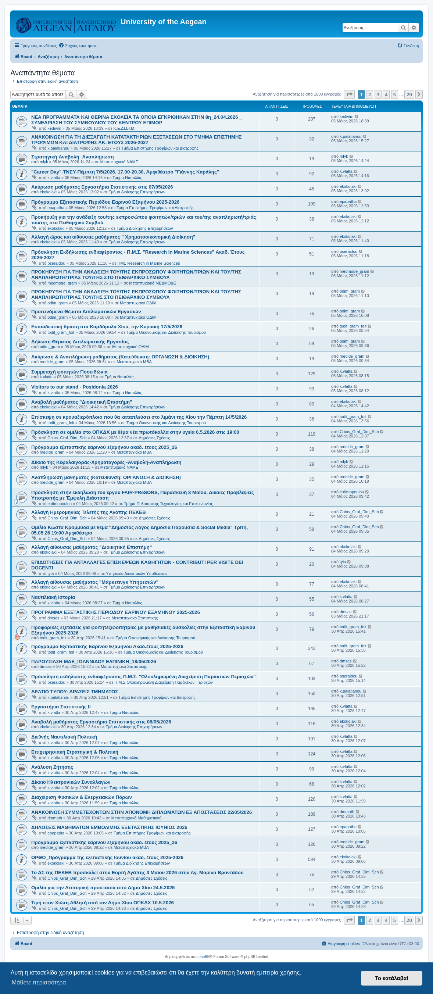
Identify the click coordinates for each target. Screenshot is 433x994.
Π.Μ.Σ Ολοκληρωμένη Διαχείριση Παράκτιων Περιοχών (163, 682)
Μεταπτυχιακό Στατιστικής (135, 618)
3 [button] (378, 94)
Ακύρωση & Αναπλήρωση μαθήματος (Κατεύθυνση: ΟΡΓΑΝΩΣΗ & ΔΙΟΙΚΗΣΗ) (120, 357)
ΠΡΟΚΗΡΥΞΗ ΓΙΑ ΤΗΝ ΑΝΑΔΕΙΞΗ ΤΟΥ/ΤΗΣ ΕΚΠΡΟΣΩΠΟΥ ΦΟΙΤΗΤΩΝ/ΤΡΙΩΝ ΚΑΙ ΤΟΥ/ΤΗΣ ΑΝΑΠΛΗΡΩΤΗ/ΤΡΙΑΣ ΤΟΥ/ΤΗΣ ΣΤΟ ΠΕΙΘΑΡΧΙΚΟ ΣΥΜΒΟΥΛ (136, 274)
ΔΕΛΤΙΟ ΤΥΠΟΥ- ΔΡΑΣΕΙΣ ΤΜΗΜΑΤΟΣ (74, 691)
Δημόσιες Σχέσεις (154, 438)
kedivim (54, 128)
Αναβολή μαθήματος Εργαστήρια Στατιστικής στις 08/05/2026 (101, 722)
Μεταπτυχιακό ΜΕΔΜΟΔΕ (152, 283)
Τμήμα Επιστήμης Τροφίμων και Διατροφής (160, 148)
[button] (349, 94)
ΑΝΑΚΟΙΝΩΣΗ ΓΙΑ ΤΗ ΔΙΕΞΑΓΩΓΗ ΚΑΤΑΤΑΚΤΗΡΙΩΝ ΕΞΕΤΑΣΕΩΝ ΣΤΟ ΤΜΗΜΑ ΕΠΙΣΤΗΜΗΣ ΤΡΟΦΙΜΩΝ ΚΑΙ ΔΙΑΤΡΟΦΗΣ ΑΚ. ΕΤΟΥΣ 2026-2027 (136, 139)
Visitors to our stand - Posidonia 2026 (74, 387)
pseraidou (56, 263)
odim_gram (57, 303)
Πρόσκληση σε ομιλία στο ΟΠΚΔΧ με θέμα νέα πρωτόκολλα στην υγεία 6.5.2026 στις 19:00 (135, 432)
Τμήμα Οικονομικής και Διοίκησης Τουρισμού (166, 332)
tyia (50, 573)
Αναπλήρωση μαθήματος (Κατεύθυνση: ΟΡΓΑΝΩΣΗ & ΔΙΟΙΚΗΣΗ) (106, 477)
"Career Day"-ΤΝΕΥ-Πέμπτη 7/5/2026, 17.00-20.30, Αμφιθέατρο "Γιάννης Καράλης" (125, 172)
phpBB (204, 957)
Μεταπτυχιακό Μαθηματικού (136, 818)
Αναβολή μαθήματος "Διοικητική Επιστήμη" (81, 402)
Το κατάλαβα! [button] (391, 978)
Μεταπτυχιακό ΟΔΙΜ (138, 303)
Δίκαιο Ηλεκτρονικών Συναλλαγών (71, 782)
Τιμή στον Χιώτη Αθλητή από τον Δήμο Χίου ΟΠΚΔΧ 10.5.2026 (102, 902)
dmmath (54, 818)
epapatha (55, 207)
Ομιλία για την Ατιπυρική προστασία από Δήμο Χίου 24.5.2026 (103, 887)
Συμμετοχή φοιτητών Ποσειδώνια (69, 372)
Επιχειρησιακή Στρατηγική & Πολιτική (74, 752)
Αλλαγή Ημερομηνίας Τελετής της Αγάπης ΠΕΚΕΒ (88, 512)
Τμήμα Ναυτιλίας (127, 177)
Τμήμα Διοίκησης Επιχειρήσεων (137, 192)
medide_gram (52, 362)
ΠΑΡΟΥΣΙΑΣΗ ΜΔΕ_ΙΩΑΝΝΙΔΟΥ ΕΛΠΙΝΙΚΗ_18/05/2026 (93, 661)
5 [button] (394, 94)
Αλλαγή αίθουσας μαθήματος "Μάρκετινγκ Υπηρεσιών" (94, 582)
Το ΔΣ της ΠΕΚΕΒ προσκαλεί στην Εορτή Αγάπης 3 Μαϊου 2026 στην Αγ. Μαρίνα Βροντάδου (137, 872)
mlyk (44, 162)
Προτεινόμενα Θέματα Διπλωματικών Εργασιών (86, 311)
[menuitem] (77, 45)
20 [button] (409, 94)
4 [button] (386, 94)
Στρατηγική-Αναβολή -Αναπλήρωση (72, 157)
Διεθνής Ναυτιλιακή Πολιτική (64, 737)
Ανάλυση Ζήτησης (52, 767)
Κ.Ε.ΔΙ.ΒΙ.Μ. (125, 128)
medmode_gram (62, 283)
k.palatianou (58, 148)
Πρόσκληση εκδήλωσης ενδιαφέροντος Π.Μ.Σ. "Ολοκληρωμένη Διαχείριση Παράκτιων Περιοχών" (143, 676)
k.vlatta (53, 177)
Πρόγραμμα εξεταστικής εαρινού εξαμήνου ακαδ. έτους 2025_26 (104, 447)
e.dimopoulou (59, 503)
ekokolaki (48, 192)
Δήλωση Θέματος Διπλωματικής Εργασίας (80, 341)
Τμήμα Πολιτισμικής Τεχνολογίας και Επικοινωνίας (168, 503)
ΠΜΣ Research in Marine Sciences (149, 263)
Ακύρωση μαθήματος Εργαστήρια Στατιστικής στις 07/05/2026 (102, 187)
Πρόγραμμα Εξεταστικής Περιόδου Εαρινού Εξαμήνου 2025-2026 (105, 202)
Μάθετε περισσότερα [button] (39, 982)
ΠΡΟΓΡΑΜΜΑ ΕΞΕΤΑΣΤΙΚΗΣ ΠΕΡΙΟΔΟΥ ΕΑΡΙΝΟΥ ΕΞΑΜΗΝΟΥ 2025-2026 (115, 612)
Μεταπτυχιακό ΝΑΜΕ (119, 162)
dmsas (53, 618)
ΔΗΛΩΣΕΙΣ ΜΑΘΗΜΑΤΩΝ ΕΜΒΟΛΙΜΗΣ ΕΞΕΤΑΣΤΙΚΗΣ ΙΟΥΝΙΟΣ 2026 (109, 827)
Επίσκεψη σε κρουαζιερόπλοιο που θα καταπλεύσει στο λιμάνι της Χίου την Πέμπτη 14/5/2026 (139, 417)
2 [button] (369, 94)
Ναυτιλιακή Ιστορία (53, 597)
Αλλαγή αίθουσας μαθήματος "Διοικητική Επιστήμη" (91, 547)
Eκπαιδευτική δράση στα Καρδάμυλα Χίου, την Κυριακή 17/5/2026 (106, 326)
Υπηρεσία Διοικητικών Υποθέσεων (136, 573)
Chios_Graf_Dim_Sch (66, 438)
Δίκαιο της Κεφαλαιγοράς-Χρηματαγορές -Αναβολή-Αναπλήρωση (106, 462)
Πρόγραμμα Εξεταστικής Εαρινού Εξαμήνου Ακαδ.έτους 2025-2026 (107, 646)
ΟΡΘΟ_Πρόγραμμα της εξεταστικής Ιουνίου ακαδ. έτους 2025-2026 (107, 857)
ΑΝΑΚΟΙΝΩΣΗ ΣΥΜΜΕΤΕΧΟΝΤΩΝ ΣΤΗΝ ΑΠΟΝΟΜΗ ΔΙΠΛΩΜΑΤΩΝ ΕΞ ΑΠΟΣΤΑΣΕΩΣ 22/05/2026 (141, 812)
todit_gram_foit (60, 332)
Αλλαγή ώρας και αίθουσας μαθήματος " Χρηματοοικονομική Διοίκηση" (113, 237)
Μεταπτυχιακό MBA (134, 362)
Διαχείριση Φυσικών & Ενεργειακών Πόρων (81, 797)
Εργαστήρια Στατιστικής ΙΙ (61, 706)
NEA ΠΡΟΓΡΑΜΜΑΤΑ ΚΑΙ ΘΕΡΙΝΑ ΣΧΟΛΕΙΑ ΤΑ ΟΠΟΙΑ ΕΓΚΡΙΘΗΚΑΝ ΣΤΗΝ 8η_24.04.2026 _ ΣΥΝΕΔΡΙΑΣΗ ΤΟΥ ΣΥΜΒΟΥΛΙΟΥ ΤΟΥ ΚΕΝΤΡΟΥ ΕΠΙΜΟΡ (136, 119)
